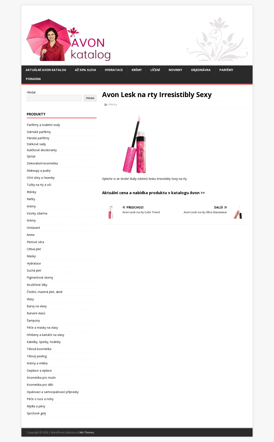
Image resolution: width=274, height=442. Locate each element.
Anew (30, 235)
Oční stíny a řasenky (41, 178)
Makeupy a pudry (39, 171)
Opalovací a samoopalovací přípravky (53, 392)
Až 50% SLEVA (85, 70)
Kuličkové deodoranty (42, 150)
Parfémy (226, 70)
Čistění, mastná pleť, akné (45, 292)
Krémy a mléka (37, 363)
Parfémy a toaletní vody (43, 125)
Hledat (31, 92)
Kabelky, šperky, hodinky (44, 342)
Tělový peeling (37, 356)
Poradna (33, 79)
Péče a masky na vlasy (42, 327)
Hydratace (114, 70)
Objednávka (201, 70)
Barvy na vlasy (37, 306)
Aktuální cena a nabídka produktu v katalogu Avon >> (153, 192)
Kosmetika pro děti (40, 385)
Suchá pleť (34, 270)
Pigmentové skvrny (40, 277)
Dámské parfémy (39, 132)
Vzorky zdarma (37, 213)
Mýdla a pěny (36, 406)
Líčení (155, 70)
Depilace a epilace (39, 370)
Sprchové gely (36, 413)
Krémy (137, 70)
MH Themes (87, 432)
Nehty (31, 199)
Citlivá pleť (34, 249)
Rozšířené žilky (37, 285)
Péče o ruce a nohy (40, 399)
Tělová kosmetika (39, 349)
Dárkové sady (36, 144)
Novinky (175, 70)
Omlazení (33, 228)
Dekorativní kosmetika (42, 163)
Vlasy (30, 299)
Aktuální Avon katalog (46, 70)
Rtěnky (113, 104)
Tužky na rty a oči (39, 185)
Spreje (31, 156)
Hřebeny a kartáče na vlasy (45, 335)
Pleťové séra (35, 242)
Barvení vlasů (36, 313)
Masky (31, 256)
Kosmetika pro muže (41, 377)
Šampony (33, 320)
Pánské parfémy (38, 138)
